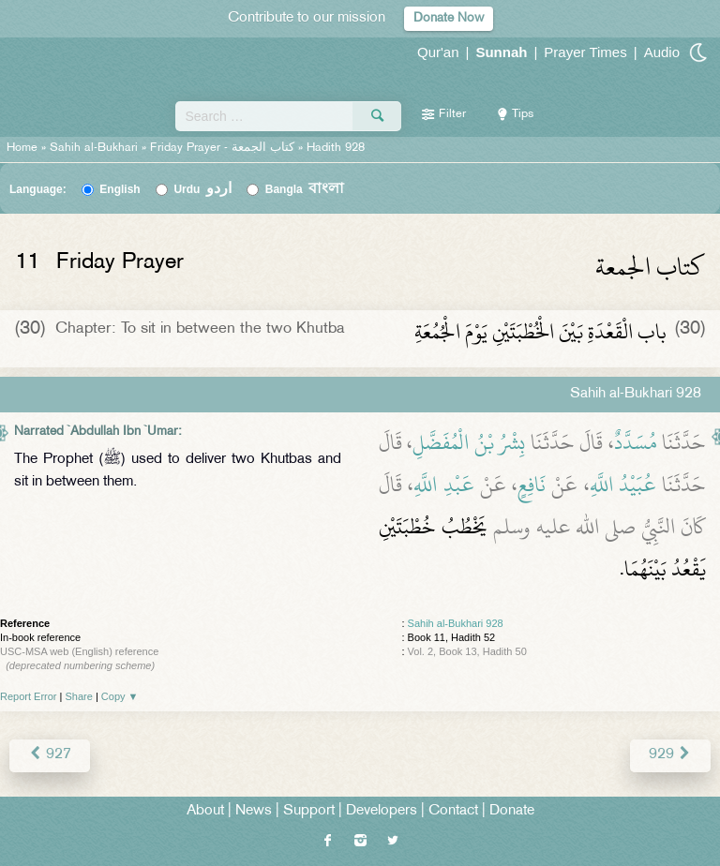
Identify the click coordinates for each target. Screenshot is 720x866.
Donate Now (448, 18)
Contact (453, 811)
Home (22, 148)
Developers (381, 811)
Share (79, 696)
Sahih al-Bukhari (94, 148)
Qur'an (438, 52)
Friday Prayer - (224, 148)
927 (49, 755)
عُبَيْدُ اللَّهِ (623, 484)
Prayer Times (585, 52)
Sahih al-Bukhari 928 (455, 623)
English (119, 189)
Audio (662, 52)
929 (670, 755)
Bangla (305, 189)
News (253, 811)
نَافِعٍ (532, 484)
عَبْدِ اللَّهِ (443, 484)
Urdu (202, 189)
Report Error (28, 696)
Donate (511, 811)
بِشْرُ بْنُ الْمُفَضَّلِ (468, 442)
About (205, 811)
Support (309, 811)
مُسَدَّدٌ (635, 442)
